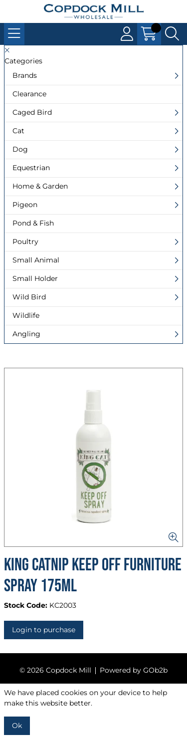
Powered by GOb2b (134, 670)
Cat (18, 130)
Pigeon (24, 204)
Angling (26, 333)
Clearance (29, 93)
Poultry (25, 241)
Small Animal (35, 259)
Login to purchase (43, 629)
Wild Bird (29, 296)
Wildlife (25, 315)
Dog (20, 149)
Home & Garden (40, 186)
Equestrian (31, 167)
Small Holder (35, 278)
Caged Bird (32, 112)
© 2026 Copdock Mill (55, 670)
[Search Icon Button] (172, 34)
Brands (24, 75)
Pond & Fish (33, 223)
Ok (17, 725)
